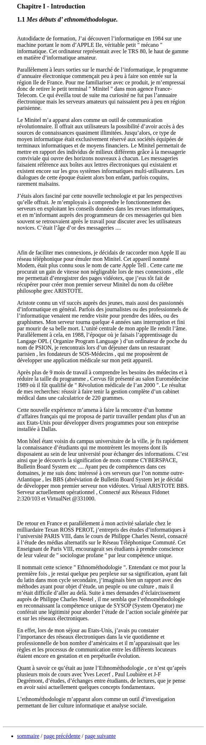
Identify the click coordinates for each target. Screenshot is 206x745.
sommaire (28, 736)
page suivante (100, 736)
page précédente (62, 736)
